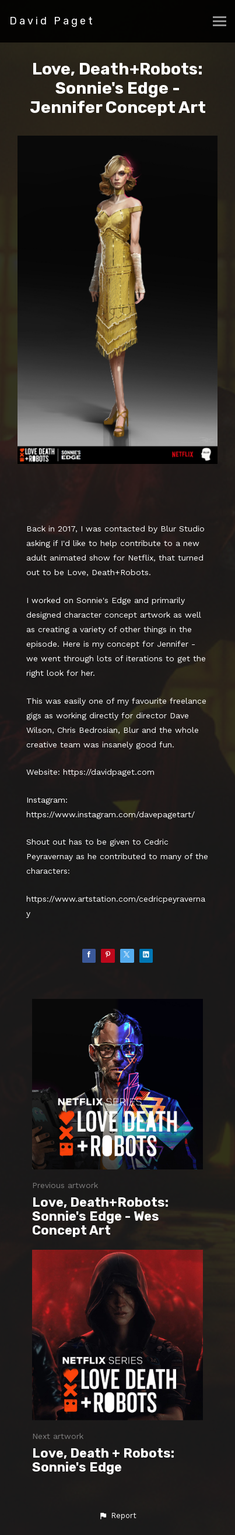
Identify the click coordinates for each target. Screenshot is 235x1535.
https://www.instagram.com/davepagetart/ (110, 814)
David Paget (52, 21)
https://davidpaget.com (109, 772)
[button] (117, 1516)
